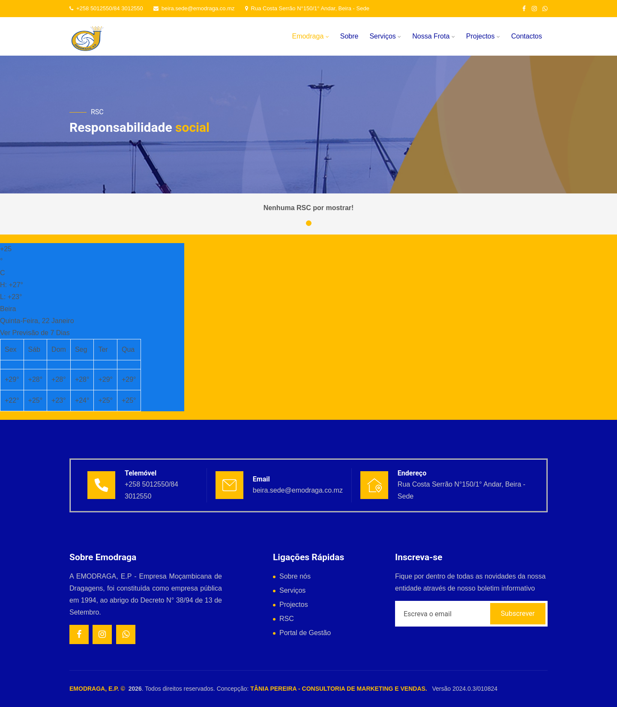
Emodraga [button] (310, 36)
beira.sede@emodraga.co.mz (194, 8)
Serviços (292, 590)
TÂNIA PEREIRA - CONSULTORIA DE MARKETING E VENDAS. (338, 688)
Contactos (526, 36)
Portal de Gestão (305, 632)
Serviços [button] (385, 36)
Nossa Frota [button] (433, 36)
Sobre (349, 36)
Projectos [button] (483, 36)
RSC (286, 618)
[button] (309, 223)
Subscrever (518, 613)
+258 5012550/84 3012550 (106, 8)
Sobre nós (295, 576)
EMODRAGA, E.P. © (99, 688)
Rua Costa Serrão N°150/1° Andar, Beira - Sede (307, 8)
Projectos (293, 604)
